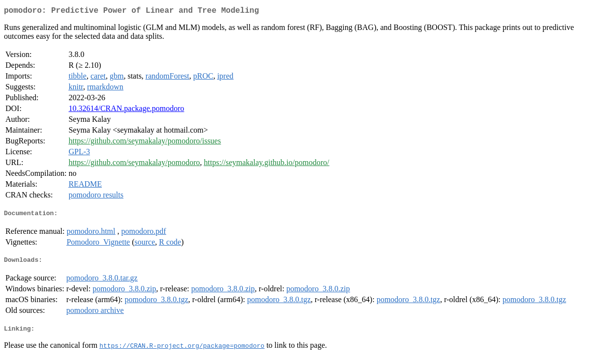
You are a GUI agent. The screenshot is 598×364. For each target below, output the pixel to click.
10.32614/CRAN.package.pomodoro (126, 110)
